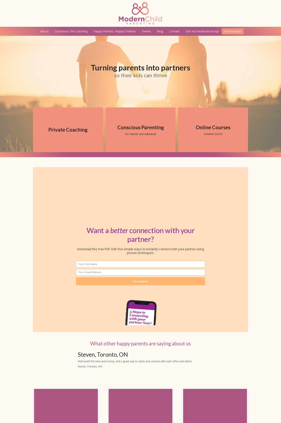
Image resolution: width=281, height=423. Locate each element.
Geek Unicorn (212, 414)
